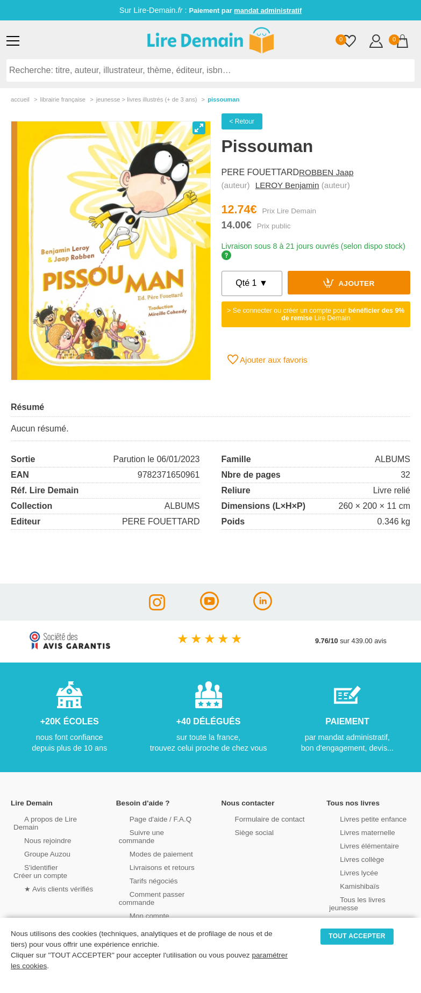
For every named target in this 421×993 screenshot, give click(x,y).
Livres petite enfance (361, 818)
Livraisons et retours (150, 858)
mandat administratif (268, 10)
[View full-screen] (198, 127)
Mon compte (137, 907)
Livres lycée (347, 872)
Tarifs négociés (142, 872)
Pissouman (223, 99)
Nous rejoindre (35, 832)
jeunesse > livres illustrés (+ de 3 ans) (146, 99)
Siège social (242, 832)
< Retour (242, 121)
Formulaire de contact (257, 818)
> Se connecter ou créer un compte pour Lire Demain (315, 314)
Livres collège (350, 858)
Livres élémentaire (357, 845)
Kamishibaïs (348, 885)
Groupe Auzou (35, 845)
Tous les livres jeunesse (365, 899)
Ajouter (349, 282)
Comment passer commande (145, 889)
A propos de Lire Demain (51, 818)
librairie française (62, 99)
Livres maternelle (355, 832)
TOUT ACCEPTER (357, 936)
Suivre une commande (153, 832)
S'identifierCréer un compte (39, 862)
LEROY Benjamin (287, 185)
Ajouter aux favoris (267, 359)
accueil (20, 99)
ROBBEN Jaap (326, 172)
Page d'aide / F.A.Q (148, 818)
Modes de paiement (149, 845)
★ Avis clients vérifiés (46, 880)
